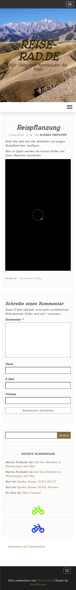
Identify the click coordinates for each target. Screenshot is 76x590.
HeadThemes (38, 584)
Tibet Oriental (31, 492)
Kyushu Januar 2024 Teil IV (36, 481)
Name (9, 364)
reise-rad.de (38, 51)
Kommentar (14, 319)
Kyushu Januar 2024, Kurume (37, 487)
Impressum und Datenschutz (26, 546)
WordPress (44, 580)
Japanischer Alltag (30, 278)
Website (10, 394)
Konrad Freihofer (53, 134)
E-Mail (9, 379)
